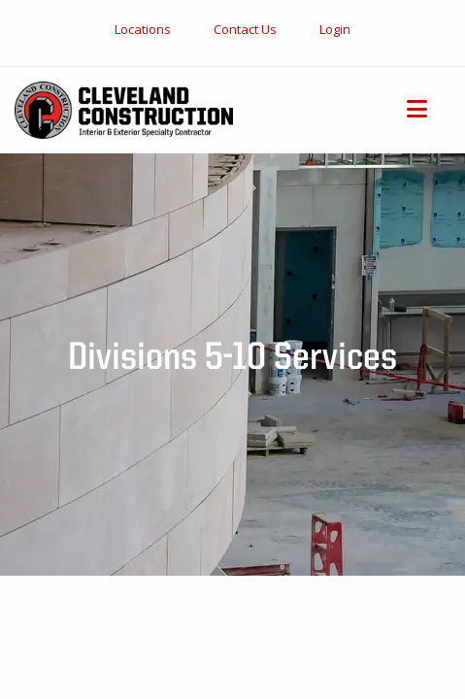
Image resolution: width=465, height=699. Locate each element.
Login (334, 29)
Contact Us (245, 29)
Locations (143, 29)
